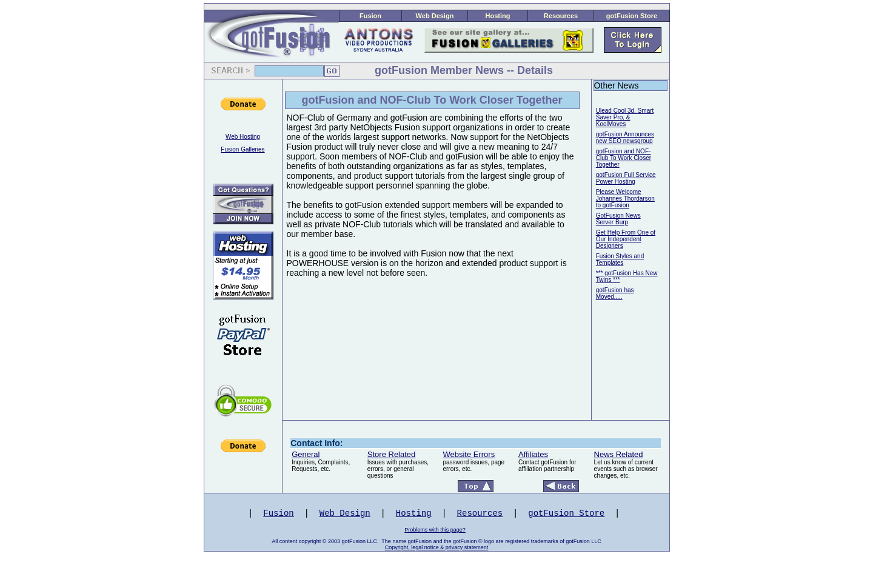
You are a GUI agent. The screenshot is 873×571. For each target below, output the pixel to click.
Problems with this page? (435, 530)
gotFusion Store (631, 15)
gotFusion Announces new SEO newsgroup (625, 137)
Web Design (435, 15)
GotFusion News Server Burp (618, 218)
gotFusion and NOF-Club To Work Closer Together (623, 158)
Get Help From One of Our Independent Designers (625, 239)
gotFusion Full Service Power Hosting (626, 178)
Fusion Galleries (242, 149)
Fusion (370, 15)
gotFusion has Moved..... (615, 293)
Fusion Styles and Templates (620, 259)
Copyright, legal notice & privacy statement (437, 547)
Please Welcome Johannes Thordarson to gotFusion (625, 199)
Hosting (498, 15)
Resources (561, 15)
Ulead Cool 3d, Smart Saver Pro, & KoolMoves (625, 117)
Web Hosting (243, 136)
